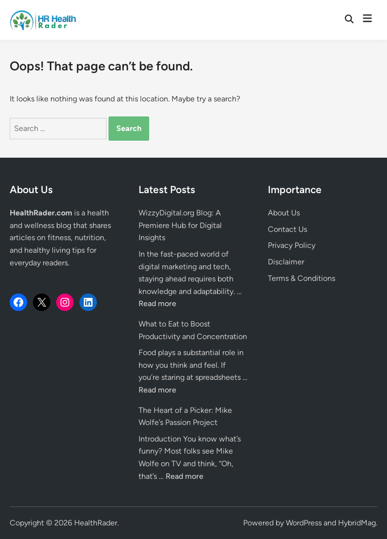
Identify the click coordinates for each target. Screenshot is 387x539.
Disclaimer (286, 261)
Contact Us (287, 229)
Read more (157, 303)
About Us (284, 212)
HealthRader (95, 522)
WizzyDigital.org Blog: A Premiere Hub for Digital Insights (180, 225)
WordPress (304, 522)
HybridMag (357, 522)
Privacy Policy (291, 245)
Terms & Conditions (301, 278)
